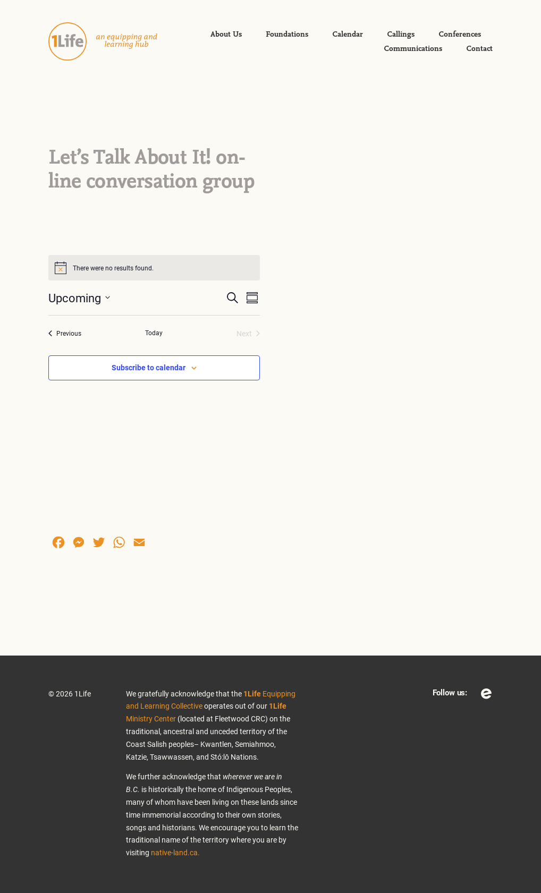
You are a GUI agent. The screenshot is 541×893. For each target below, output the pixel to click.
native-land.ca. (175, 852)
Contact (479, 49)
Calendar (347, 35)
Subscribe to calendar (148, 367)
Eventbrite (486, 693)
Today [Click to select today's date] (154, 332)
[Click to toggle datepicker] (79, 298)
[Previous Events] (64, 333)
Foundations (287, 35)
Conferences (459, 35)
